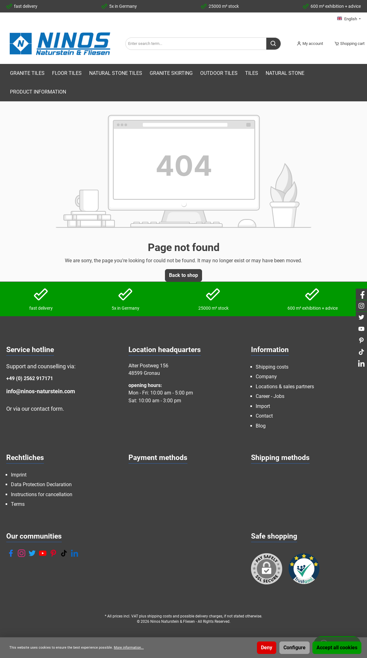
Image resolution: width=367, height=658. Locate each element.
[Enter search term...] (196, 43)
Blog (261, 426)
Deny (266, 648)
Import (263, 406)
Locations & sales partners (285, 386)
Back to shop (183, 275)
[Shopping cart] (347, 43)
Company (266, 377)
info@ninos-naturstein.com (40, 391)
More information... (129, 648)
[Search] (273, 43)
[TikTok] (64, 553)
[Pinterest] (53, 553)
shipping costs (159, 616)
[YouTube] (42, 553)
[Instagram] (21, 553)
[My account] (309, 43)
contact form (47, 408)
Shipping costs (272, 367)
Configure (294, 648)
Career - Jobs (270, 396)
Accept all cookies (336, 648)
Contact (264, 416)
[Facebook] (11, 553)
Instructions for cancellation (41, 494)
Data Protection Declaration (41, 484)
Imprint (19, 475)
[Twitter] (32, 553)
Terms (18, 504)
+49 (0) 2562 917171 (29, 378)
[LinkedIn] (74, 553)
